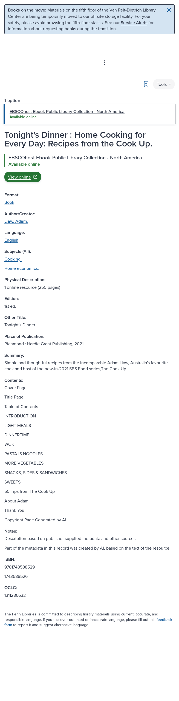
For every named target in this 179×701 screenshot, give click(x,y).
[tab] (89, 114)
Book (9, 202)
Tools (162, 84)
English (11, 240)
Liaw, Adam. (16, 221)
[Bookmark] (146, 84)
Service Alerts (134, 22)
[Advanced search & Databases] (104, 62)
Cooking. (13, 259)
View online (22, 177)
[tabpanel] (89, 168)
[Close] (168, 10)
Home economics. (21, 268)
